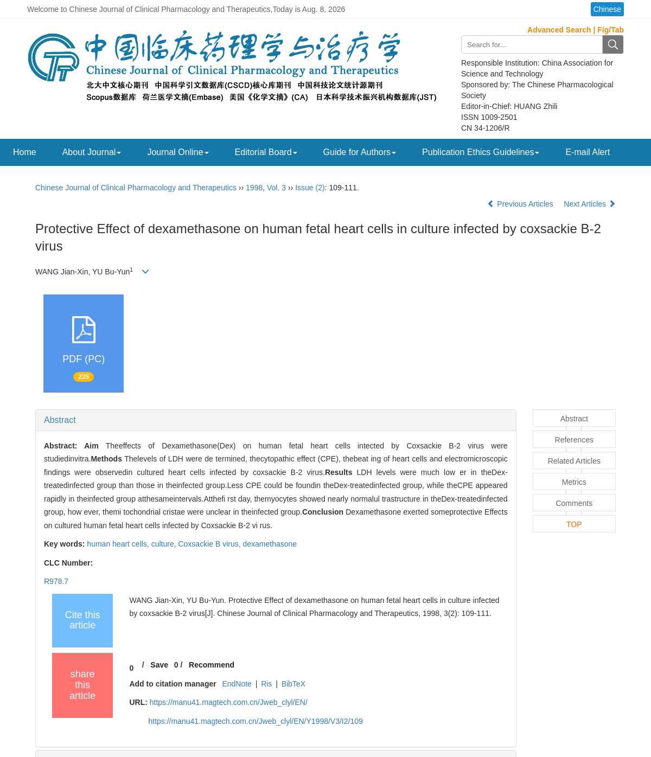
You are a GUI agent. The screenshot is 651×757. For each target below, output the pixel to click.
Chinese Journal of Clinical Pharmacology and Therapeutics (136, 187)
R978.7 (56, 581)
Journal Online (177, 152)
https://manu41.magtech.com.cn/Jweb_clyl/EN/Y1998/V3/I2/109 (255, 721)
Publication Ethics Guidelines (480, 152)
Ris (266, 683)
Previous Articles (521, 204)
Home (24, 152)
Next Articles (590, 204)
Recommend (211, 664)
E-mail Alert (587, 152)
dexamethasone (270, 544)
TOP (574, 524)
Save (159, 664)
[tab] (276, 420)
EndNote (236, 683)
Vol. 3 (276, 187)
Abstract (60, 420)
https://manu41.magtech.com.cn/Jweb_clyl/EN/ (229, 702)
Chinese (607, 9)
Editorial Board (266, 152)
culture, (164, 544)
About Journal (92, 152)
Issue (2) (309, 187)
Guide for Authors (360, 152)
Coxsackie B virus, (210, 544)
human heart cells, (119, 544)
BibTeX (293, 683)
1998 (254, 187)
